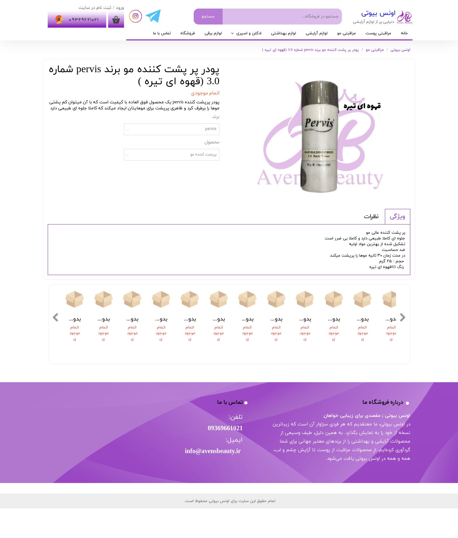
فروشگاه (187, 33)
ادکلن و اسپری (248, 33)
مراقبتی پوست (378, 33)
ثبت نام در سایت (95, 8)
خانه (404, 33)
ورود (120, 8)
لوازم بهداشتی (283, 33)
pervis (211, 129)
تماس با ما (162, 33)
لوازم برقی (213, 33)
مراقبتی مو (346, 33)
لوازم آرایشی (317, 33)
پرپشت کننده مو (203, 155)
